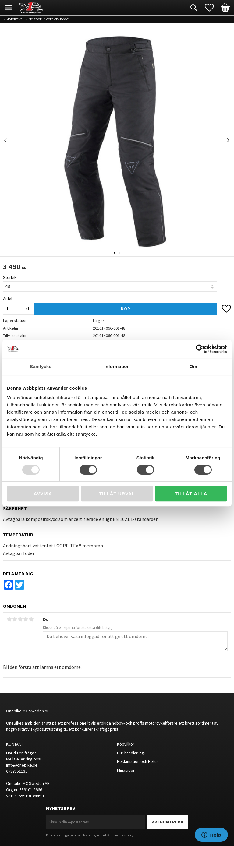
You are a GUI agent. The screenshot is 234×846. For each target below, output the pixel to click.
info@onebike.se (21, 765)
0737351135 (16, 771)
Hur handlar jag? (131, 753)
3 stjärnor (20, 619)
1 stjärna (9, 619)
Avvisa (43, 493)
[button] (212, 7)
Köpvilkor (125, 744)
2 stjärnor (14, 619)
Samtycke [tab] (40, 366)
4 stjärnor (25, 619)
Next (228, 140)
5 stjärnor (31, 619)
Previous (6, 140)
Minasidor (126, 770)
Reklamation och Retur (137, 761)
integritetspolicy (122, 835)
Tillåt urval (117, 493)
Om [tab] (193, 366)
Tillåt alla (191, 493)
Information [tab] (117, 366)
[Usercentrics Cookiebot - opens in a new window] (200, 348)
